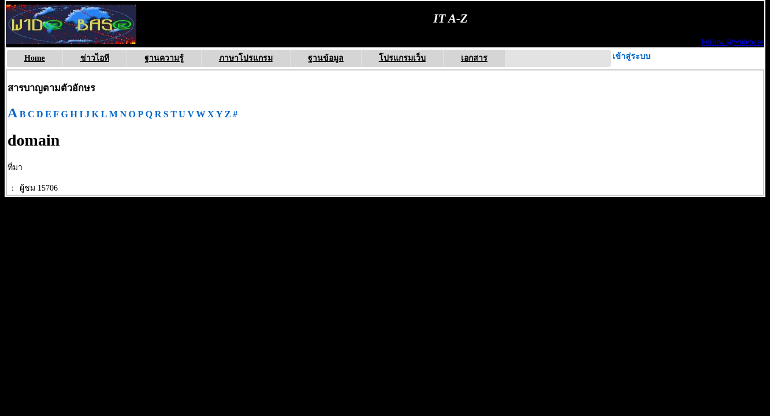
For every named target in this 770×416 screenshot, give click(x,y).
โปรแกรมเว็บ (402, 58)
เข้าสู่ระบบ (631, 56)
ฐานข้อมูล (326, 58)
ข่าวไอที (94, 58)
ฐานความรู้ (164, 58)
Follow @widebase (732, 42)
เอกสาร (474, 58)
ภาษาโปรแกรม (246, 58)
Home (34, 58)
